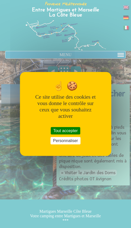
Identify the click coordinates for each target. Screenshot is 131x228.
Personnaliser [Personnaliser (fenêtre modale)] (65, 141)
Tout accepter (65, 131)
